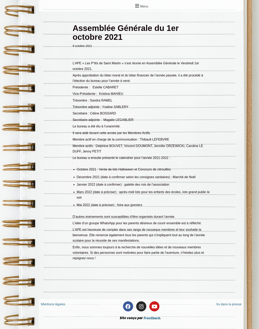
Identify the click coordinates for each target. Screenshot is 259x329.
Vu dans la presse (228, 304)
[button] (141, 6)
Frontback (152, 318)
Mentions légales (53, 304)
